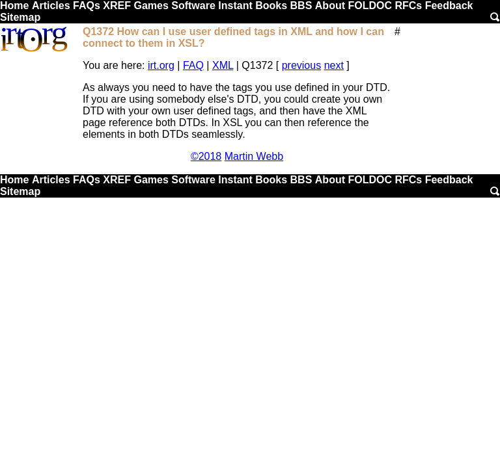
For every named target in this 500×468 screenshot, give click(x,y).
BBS (301, 5)
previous (301, 65)
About (330, 5)
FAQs (86, 5)
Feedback (449, 5)
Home (14, 5)
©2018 (206, 156)
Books (271, 5)
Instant (235, 5)
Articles (51, 5)
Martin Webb (254, 156)
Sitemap (20, 17)
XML (222, 65)
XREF (117, 5)
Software (193, 5)
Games (150, 5)
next (334, 65)
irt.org (161, 65)
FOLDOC (370, 5)
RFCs (408, 5)
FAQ (193, 65)
